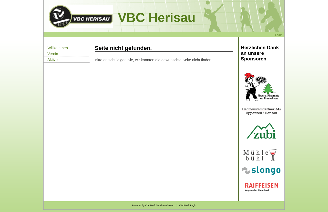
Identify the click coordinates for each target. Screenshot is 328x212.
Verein (52, 54)
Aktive (52, 60)
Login (278, 34)
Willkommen (57, 48)
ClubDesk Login (187, 205)
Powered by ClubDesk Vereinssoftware (152, 205)
